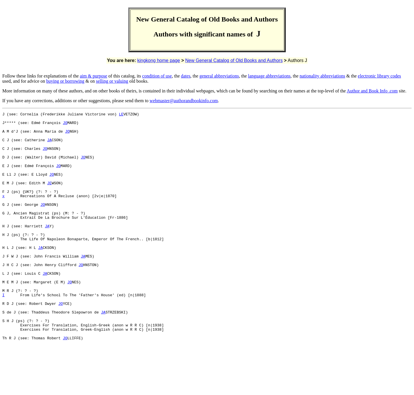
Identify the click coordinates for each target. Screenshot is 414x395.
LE (121, 114)
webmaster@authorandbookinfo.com (184, 100)
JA (49, 145)
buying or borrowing (65, 81)
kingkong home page (158, 60)
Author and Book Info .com (372, 90)
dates (185, 75)
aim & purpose (93, 75)
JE (49, 197)
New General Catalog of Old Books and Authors (234, 60)
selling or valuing (112, 81)
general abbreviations (219, 75)
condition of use (157, 75)
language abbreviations (269, 75)
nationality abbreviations (322, 75)
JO (65, 125)
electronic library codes (379, 75)
